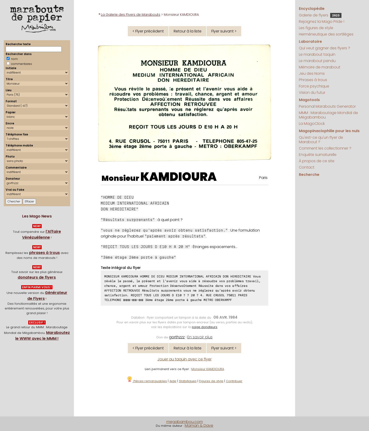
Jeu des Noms (312, 73)
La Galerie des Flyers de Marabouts (130, 14)
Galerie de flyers (320, 15)
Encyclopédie (312, 8)
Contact (306, 167)
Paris (263, 177)
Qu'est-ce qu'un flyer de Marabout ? (321, 140)
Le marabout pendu (317, 60)
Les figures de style (316, 28)
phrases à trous (44, 252)
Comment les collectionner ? (325, 148)
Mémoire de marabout (319, 67)
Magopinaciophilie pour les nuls (329, 131)
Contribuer (234, 381)
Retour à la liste (187, 31)
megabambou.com (184, 421)
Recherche (309, 174)
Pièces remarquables (147, 381)
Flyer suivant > (224, 31)
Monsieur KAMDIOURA (207, 369)
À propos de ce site (316, 161)
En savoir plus (200, 337)
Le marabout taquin (317, 54)
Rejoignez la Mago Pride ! (321, 21)
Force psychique (314, 86)
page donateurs (204, 327)
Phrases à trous (313, 80)
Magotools (309, 100)
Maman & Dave (199, 425)
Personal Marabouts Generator (327, 106)
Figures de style (211, 381)
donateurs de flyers (37, 277)
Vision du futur (312, 92)
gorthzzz (177, 337)
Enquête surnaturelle (318, 154)
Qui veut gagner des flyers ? (324, 48)
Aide (172, 381)
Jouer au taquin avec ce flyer (184, 359)
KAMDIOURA (178, 177)
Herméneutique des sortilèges (326, 34)
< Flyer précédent (148, 31)
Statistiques (188, 381)
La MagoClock (312, 123)
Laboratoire (310, 41)
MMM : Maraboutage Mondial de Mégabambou (328, 115)
